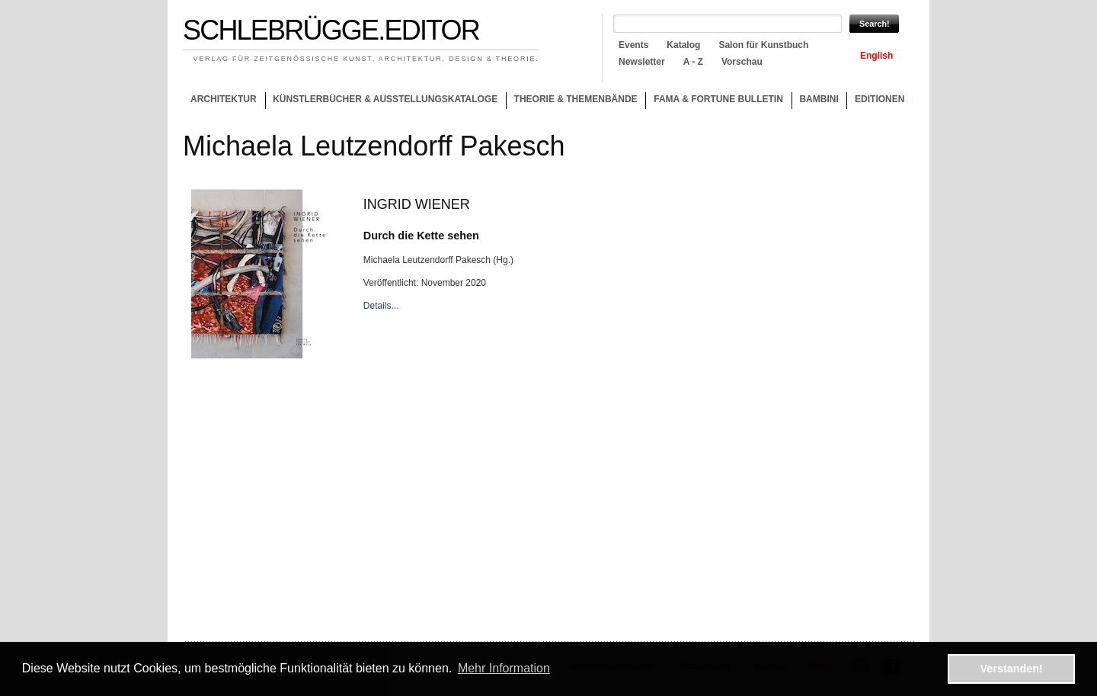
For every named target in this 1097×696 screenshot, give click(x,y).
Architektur (223, 99)
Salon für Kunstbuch (763, 45)
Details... (381, 305)
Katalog (683, 45)
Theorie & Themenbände (572, 101)
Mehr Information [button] (504, 668)
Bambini (818, 99)
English (876, 55)
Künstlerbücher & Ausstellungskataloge (385, 99)
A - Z (693, 61)
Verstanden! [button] (1011, 668)
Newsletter (642, 61)
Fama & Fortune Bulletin (718, 99)
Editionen (879, 99)
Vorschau (742, 61)
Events (633, 45)
